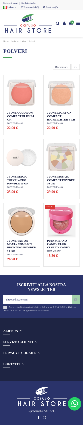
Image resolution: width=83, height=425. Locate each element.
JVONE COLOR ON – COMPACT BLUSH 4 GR (21, 116)
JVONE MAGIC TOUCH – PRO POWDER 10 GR (17, 180)
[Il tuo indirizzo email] (37, 299)
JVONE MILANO (15, 123)
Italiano (10, 7)
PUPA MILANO (54, 251)
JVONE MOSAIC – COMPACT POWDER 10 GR (61, 180)
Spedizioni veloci (28, 3)
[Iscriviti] (76, 299)
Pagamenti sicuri (10, 3)
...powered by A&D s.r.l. (42, 411)
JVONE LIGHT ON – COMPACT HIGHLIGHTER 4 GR (61, 116)
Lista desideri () (30, 7)
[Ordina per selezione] (62, 67)
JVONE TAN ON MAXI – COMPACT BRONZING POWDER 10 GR (21, 246)
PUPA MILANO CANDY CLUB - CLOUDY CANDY (58, 244)
